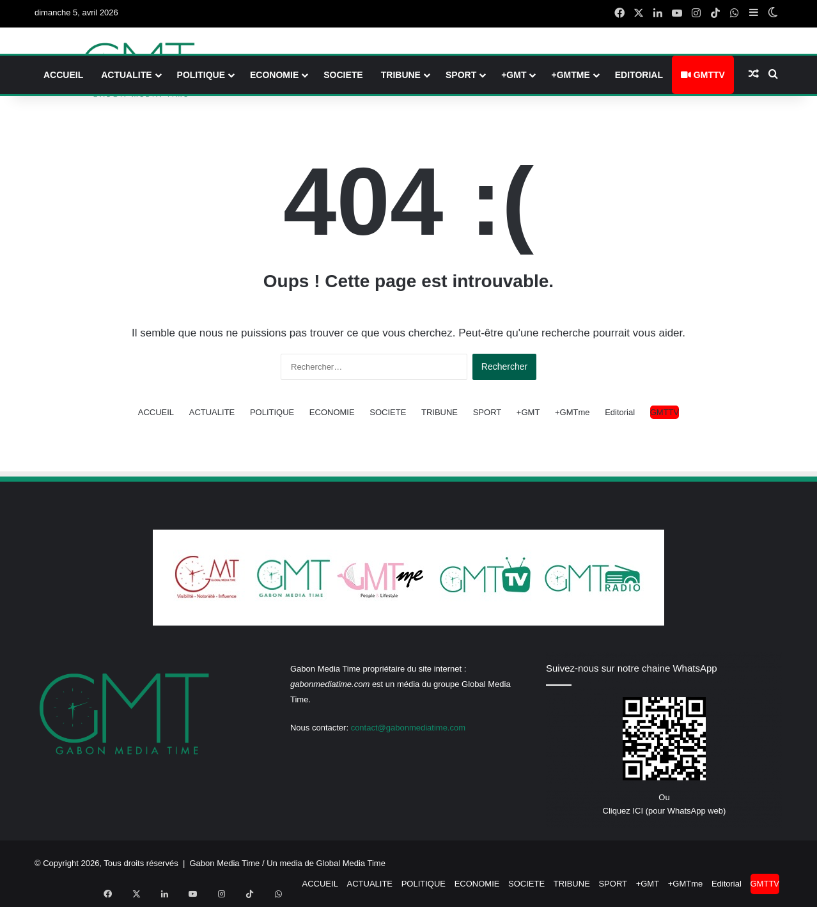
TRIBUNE (401, 75)
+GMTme (570, 75)
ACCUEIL (63, 75)
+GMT (513, 75)
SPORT (461, 75)
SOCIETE (342, 75)
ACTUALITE (126, 75)
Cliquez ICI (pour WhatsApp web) (664, 811)
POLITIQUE (201, 75)
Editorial (639, 75)
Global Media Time (350, 863)
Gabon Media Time (225, 863)
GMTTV (703, 75)
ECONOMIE (274, 75)
